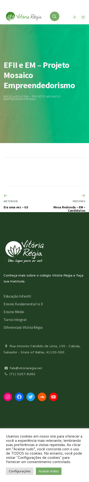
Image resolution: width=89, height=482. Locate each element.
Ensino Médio (14, 311)
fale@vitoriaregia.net (23, 368)
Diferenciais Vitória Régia (23, 327)
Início (8, 96)
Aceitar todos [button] (49, 471)
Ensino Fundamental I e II (23, 304)
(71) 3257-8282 (19, 374)
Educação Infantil (17, 296)
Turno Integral (15, 319)
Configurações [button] (20, 471)
